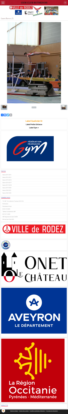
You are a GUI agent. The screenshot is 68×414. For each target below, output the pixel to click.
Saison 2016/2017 (7, 182)
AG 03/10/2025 (6, 209)
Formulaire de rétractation (52, 411)
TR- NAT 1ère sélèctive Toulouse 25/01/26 (13, 201)
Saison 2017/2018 (7, 185)
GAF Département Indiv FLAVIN (10, 216)
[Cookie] (3, 410)
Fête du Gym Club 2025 (8, 219)
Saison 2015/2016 (7, 180)
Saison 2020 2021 (6, 190)
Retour (34, 107)
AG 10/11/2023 (6, 214)
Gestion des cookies (24, 411)
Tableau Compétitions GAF (9, 211)
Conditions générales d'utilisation (37, 411)
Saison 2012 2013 (6, 174)
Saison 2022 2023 (6, 193)
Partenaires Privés (7, 206)
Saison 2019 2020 (6, 187)
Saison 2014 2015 (6, 177)
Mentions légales (14, 411)
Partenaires (5, 203)
